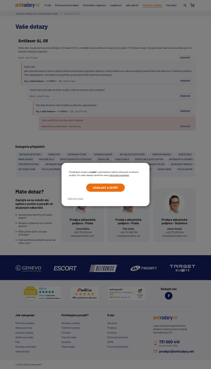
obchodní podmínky (119, 175)
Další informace (75, 198)
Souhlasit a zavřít (105, 187)
